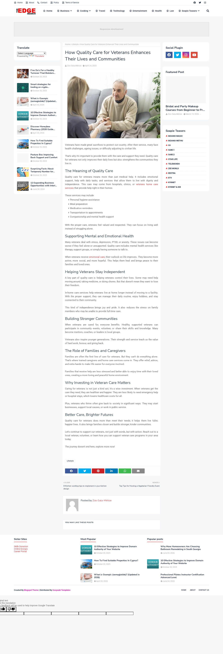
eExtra (171, 173)
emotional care (97, 257)
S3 (169, 145)
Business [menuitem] (63, 11)
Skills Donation (21, 546)
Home (18, 2)
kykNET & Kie (174, 187)
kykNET (172, 182)
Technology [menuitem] (117, 11)
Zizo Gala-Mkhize (74, 66)
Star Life (172, 159)
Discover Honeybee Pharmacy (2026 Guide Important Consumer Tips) (44, 128)
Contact (42, 2)
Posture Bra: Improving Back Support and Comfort (44, 156)
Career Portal (20, 551)
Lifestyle (75, 44)
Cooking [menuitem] (82, 11)
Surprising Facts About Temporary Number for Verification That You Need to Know (42, 170)
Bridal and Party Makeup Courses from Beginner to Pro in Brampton (185, 108)
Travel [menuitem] (100, 11)
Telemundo (174, 164)
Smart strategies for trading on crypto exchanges (41, 86)
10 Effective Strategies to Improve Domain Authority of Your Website (44, 114)
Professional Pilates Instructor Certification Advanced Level (182, 576)
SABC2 (171, 154)
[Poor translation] (11, 609)
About (30, 2)
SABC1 (171, 150)
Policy (54, 2)
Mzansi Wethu (175, 140)
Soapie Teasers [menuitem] (187, 11)
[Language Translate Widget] (31, 53)
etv (170, 178)
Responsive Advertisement (111, 29)
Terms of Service (70, 2)
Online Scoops (21, 549)
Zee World (173, 168)
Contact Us (204, 590)
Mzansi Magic (175, 136)
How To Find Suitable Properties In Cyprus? (41, 142)
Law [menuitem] (170, 11)
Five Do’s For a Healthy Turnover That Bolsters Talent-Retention (42, 72)
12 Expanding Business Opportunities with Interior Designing (44, 184)
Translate (36, 56)
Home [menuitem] (47, 11)
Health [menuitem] (157, 11)
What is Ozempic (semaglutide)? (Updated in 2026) (43, 100)
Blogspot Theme (31, 590)
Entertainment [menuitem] (138, 11)
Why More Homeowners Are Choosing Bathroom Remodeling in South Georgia (181, 548)
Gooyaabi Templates (61, 590)
